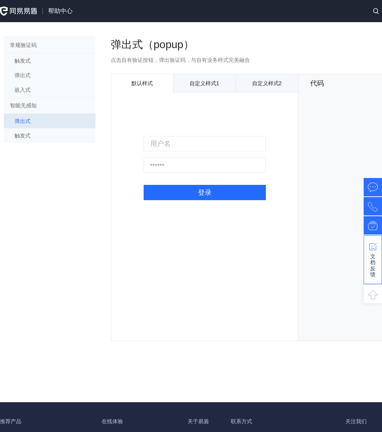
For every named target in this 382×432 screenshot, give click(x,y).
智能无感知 (23, 105)
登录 (205, 192)
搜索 (376, 11)
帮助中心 (60, 11)
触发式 (23, 61)
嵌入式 (23, 90)
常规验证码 (23, 45)
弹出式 (23, 75)
